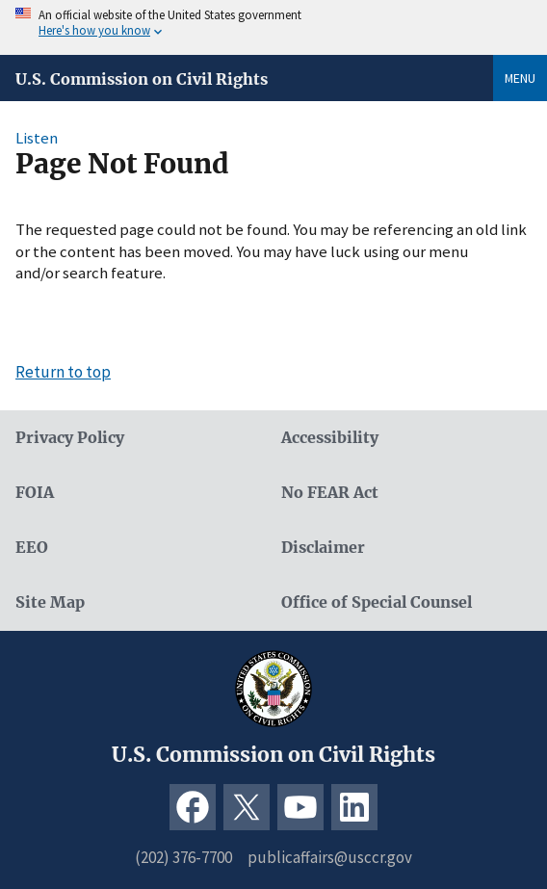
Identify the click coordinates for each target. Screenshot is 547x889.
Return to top (63, 371)
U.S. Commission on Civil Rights (141, 79)
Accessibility (329, 438)
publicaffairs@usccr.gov (329, 857)
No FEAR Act (329, 493)
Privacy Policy (69, 438)
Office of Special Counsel (376, 602)
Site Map (50, 602)
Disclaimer (323, 547)
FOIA (34, 493)
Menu (520, 78)
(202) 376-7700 (183, 857)
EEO (31, 547)
